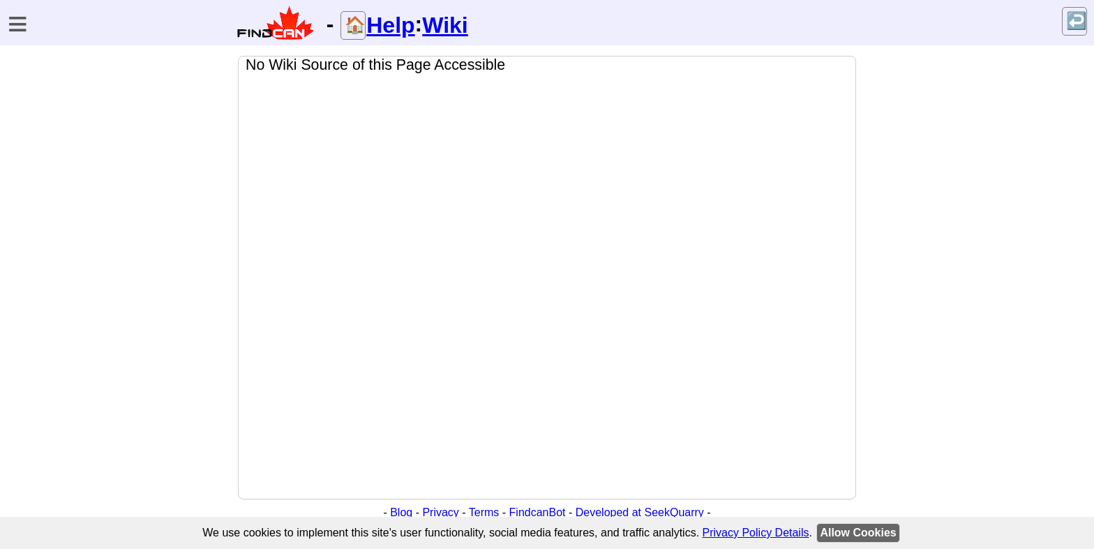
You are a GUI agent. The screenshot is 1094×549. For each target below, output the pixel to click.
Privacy (440, 512)
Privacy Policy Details (756, 533)
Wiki (445, 25)
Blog (401, 512)
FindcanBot (537, 512)
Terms (484, 512)
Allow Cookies (858, 533)
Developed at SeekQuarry (640, 512)
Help (390, 25)
